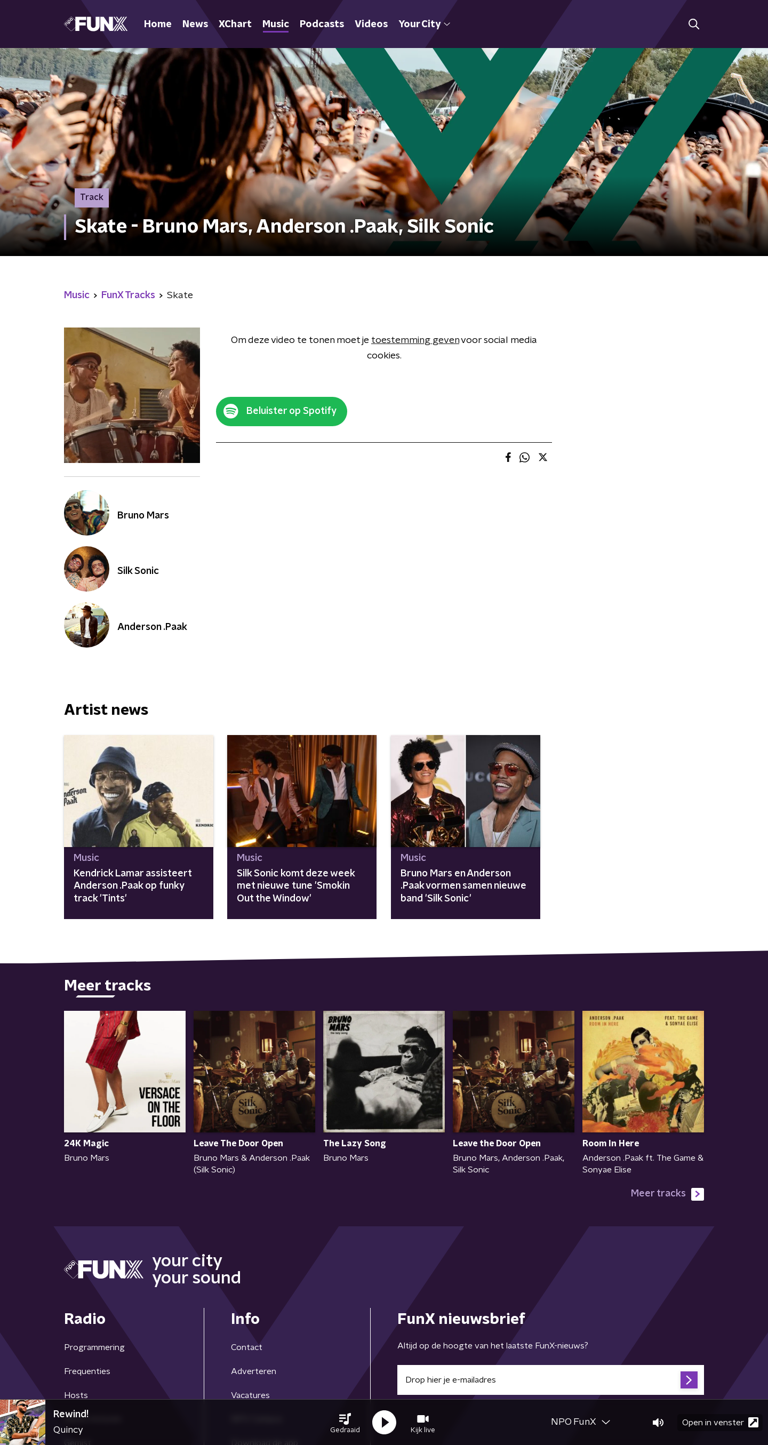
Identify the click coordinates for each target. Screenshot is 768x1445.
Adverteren (253, 1371)
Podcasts (322, 24)
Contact (246, 1347)
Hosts (76, 1395)
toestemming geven (415, 340)
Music (275, 24)
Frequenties (87, 1371)
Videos (371, 24)
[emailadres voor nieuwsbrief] (550, 1380)
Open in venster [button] (720, 1422)
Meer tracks (667, 1194)
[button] (345, 1423)
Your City (424, 24)
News (195, 24)
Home (158, 24)
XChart (235, 24)
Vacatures (250, 1395)
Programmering (94, 1347)
